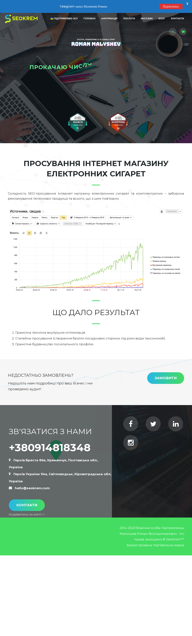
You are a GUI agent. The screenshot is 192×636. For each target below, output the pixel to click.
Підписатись (171, 6)
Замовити (166, 377)
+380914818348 (50, 447)
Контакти (26, 504)
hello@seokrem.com (32, 487)
